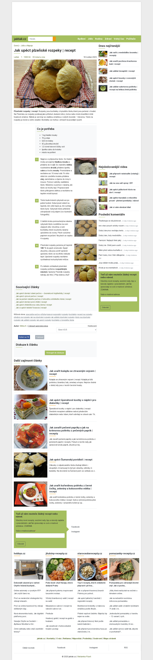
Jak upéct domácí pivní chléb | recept (31, 302)
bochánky (73, 314)
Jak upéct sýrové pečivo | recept (29, 296)
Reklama (67, 638)
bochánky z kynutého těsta (63, 320)
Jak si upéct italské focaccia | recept (31, 308)
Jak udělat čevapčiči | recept (122, 71)
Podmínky (87, 638)
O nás (58, 638)
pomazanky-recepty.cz (122, 553)
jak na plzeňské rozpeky (40, 317)
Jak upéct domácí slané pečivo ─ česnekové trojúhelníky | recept (43, 293)
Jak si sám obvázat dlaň (120, 207)
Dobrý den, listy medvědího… (111, 235)
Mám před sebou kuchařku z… (111, 250)
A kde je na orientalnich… (109, 268)
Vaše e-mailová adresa (25, 531)
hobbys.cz (19, 553)
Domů (16, 45)
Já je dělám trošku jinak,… (109, 263)
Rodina (98, 38)
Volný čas (119, 38)
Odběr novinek (29, 648)
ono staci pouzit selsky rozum (111, 226)
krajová (49, 314)
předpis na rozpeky (22, 317)
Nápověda (76, 638)
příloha (43, 314)
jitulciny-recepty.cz (56, 553)
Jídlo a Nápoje (27, 45)
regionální (57, 314)
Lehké (16, 57)
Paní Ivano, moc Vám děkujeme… (112, 255)
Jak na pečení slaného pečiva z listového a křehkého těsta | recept (43, 299)
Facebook (75, 527)
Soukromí (97, 638)
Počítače (131, 38)
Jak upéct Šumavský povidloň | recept (70, 459)
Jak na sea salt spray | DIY (121, 183)
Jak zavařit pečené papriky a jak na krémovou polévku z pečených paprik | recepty (71, 430)
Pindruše (49, 613)
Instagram (75, 532)
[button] (55, 83)
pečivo (37, 314)
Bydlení (81, 38)
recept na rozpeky (84, 314)
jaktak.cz (41, 638)
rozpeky (65, 314)
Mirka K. (23, 326)
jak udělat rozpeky (28, 320)
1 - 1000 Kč (26, 57)
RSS (126, 647)
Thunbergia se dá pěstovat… (110, 221)
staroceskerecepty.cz (89, 553)
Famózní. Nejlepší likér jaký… (110, 240)
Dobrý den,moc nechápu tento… (112, 230)
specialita (30, 314)
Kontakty (51, 638)
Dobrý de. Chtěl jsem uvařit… (110, 245)
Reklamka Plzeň (84, 656)
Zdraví (108, 38)
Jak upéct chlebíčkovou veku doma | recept (34, 305)
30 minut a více (39, 57)
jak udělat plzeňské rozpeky (63, 317)
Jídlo (90, 38)
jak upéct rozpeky (44, 320)
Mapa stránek (110, 638)
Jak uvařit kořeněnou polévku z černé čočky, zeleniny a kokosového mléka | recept (70, 488)
